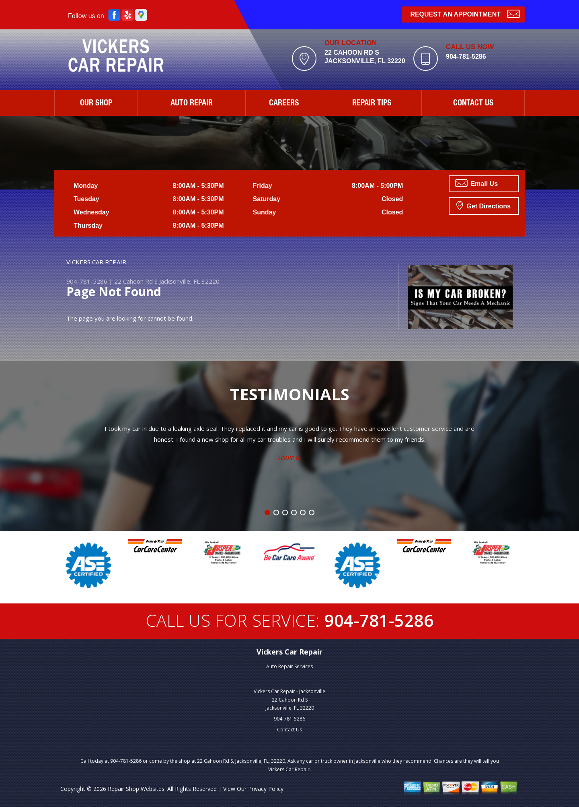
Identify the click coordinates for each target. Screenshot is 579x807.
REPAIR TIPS (371, 104)
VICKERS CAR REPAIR (96, 262)
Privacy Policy (265, 789)
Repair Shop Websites (136, 789)
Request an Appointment (465, 13)
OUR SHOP (96, 104)
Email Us (476, 183)
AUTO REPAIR (191, 104)
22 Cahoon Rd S (136, 281)
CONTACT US (473, 104)
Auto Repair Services (289, 666)
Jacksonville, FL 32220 (189, 281)
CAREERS (284, 104)
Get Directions (483, 205)
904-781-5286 (466, 56)
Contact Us (289, 729)
